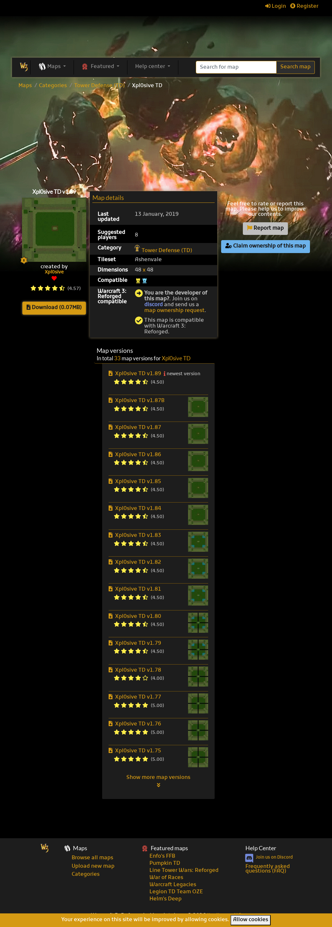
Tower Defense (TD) (99, 86)
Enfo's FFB (162, 856)
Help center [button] (150, 67)
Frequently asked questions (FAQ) (267, 869)
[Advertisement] (166, 137)
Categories (53, 86)
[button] (52, 67)
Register (304, 6)
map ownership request (174, 310)
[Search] (236, 67)
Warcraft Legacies (172, 885)
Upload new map (93, 866)
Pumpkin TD (164, 863)
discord (153, 305)
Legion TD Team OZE (176, 892)
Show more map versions (158, 781)
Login (275, 6)
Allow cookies (250, 920)
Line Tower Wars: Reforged (184, 870)
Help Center (260, 848)
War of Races (166, 878)
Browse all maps (92, 858)
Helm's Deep (165, 899)
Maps (25, 86)
